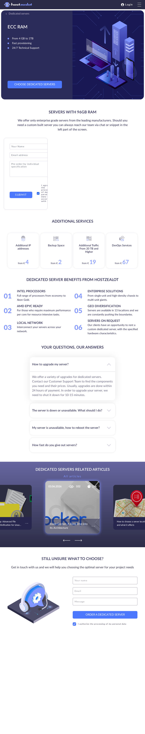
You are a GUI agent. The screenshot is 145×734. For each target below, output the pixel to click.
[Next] (78, 540)
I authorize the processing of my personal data (99, 624)
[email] (105, 591)
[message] (105, 601)
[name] (105, 580)
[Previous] (66, 540)
